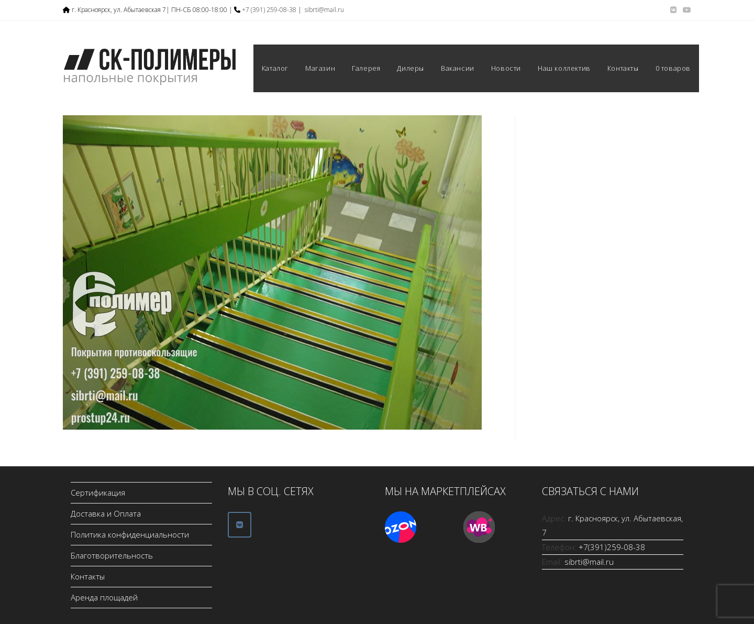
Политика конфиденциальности (130, 534)
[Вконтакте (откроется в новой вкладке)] (673, 10)
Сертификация (98, 492)
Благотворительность (112, 555)
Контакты (88, 576)
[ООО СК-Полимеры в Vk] (239, 525)
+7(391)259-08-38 (612, 547)
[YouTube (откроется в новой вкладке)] (685, 10)
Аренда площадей (104, 597)
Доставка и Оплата (106, 513)
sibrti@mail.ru (324, 9)
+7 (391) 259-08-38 (269, 9)
